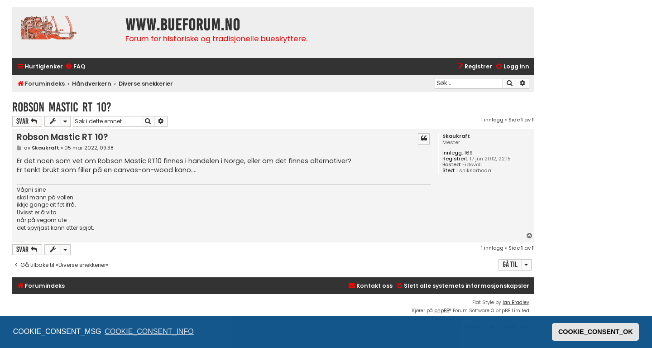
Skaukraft (456, 136)
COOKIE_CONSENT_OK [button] (595, 331)
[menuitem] (75, 67)
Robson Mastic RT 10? (61, 107)
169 (468, 153)
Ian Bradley (516, 302)
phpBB (441, 310)
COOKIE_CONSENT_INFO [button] (149, 331)
